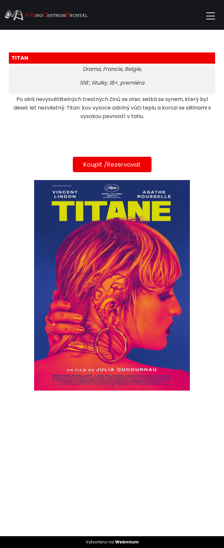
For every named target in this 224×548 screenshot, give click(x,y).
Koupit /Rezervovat (112, 164)
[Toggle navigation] (210, 15)
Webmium (127, 542)
